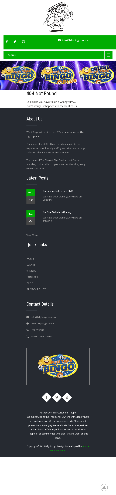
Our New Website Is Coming (57, 212)
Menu (12, 55)
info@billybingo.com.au (75, 40)
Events (31, 264)
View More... (32, 235)
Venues (31, 270)
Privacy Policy (36, 289)
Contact (32, 277)
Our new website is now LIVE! (58, 191)
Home (30, 258)
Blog (29, 283)
